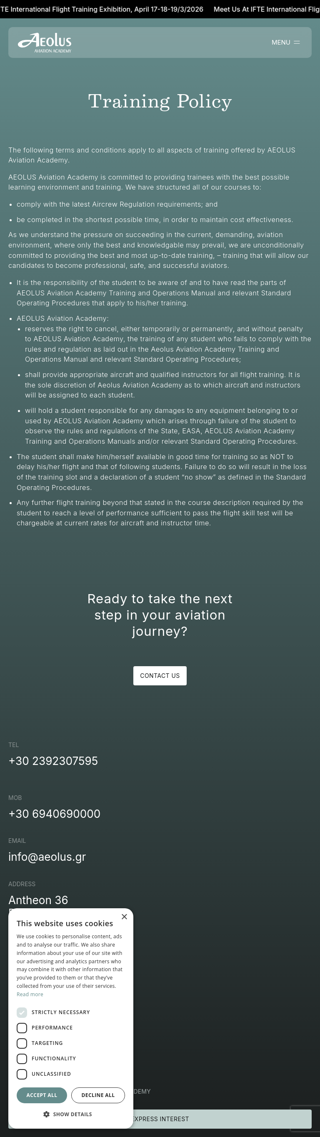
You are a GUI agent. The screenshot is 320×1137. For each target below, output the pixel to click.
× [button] (124, 917)
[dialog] (70, 1018)
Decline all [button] (98, 1095)
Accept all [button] (42, 1095)
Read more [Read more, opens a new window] (30, 994)
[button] (71, 1114)
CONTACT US (160, 675)
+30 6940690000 (54, 813)
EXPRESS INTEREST (160, 1118)
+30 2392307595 (53, 761)
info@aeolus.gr (47, 856)
